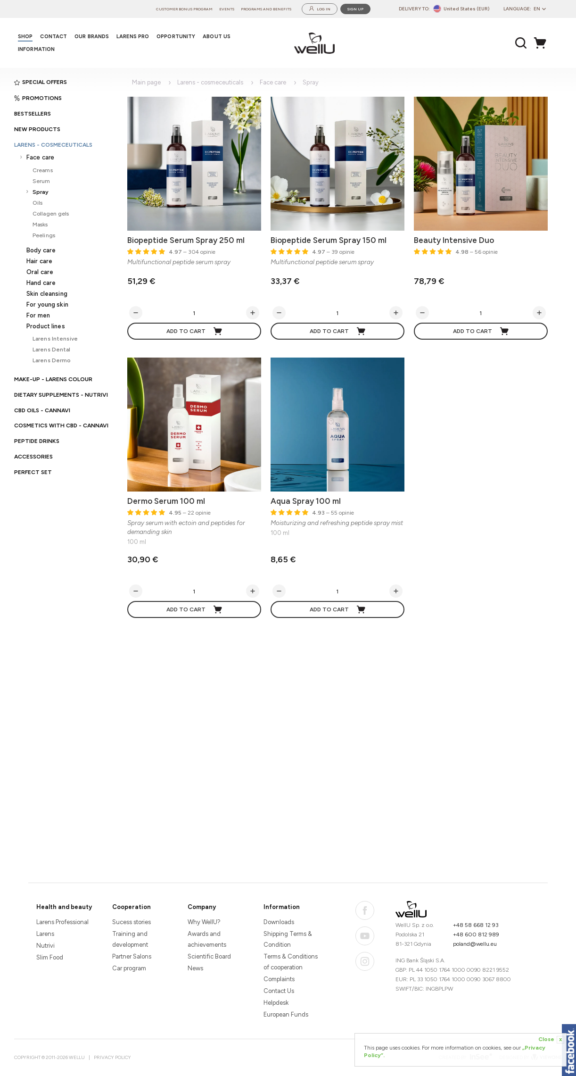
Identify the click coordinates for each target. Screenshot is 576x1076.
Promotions (38, 98)
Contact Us (278, 990)
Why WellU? (204, 922)
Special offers (40, 82)
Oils (37, 203)
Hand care (41, 282)
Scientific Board (209, 956)
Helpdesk (275, 1002)
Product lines (45, 326)
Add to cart (194, 331)
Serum (41, 181)
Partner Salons (131, 956)
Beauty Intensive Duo (454, 240)
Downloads (278, 922)
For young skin (47, 304)
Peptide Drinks (36, 441)
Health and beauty (64, 906)
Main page (146, 82)
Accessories (33, 456)
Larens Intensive (55, 338)
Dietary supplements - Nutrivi (61, 395)
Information (281, 906)
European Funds (285, 1014)
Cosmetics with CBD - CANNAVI (61, 425)
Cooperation (131, 906)
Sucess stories (131, 922)
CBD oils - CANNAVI (42, 410)
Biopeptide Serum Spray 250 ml (186, 240)
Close (551, 1039)
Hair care (39, 261)
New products (37, 129)
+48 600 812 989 (476, 934)
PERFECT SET (33, 472)
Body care (41, 250)
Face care (40, 157)
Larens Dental (52, 349)
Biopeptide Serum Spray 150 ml (329, 240)
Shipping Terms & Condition (287, 939)
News (195, 968)
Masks (40, 224)
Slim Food (49, 957)
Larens (45, 933)
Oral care (39, 271)
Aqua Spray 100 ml (306, 501)
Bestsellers (32, 113)
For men (38, 315)
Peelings (44, 235)
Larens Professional (62, 922)
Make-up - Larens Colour (53, 379)
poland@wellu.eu (475, 944)
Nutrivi (45, 945)
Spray (41, 192)
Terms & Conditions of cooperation (290, 962)
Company (202, 906)
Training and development (130, 939)
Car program (129, 968)
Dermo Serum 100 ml (166, 501)
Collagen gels (51, 213)
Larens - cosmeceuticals (53, 145)
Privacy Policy (112, 1057)
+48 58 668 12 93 (476, 925)
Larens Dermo (52, 360)
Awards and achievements (207, 939)
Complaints (279, 979)
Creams (43, 170)
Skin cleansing (46, 293)
